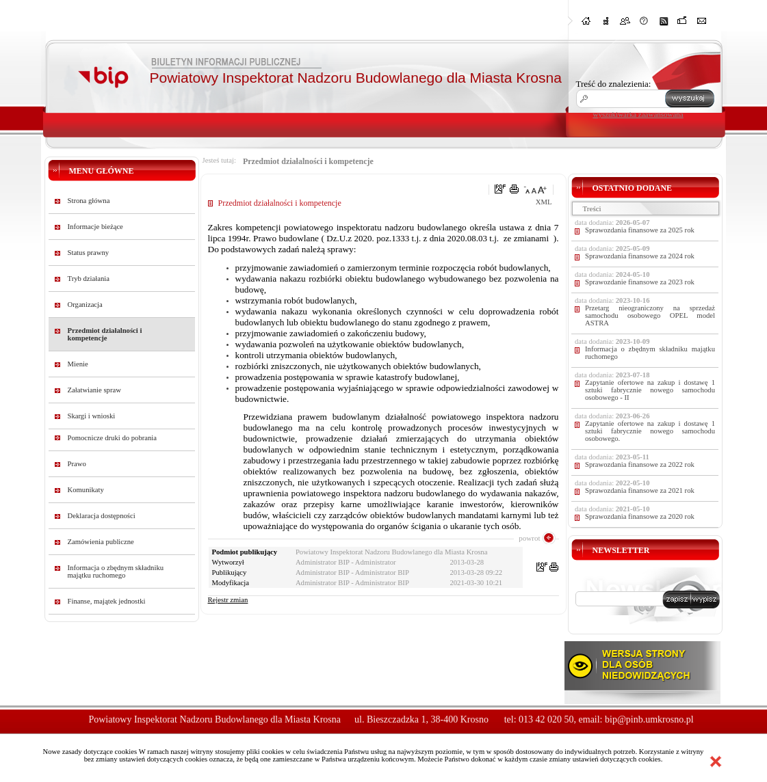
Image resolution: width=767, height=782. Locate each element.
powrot (529, 538)
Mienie (78, 364)
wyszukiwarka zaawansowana (638, 114)
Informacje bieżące (95, 226)
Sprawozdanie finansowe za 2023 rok (639, 282)
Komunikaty (86, 490)
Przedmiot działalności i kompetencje (105, 334)
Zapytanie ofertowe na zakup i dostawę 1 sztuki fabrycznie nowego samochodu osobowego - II (650, 390)
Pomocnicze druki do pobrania (112, 438)
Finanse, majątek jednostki (107, 601)
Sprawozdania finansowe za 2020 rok (639, 516)
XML (544, 202)
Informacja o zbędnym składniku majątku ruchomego (116, 571)
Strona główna (89, 200)
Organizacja (85, 304)
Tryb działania (88, 278)
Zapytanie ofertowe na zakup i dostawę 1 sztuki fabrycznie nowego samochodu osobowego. (650, 431)
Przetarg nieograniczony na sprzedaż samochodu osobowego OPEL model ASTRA (650, 315)
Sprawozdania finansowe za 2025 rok (639, 230)
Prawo (77, 464)
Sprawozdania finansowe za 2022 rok (639, 464)
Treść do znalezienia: (613, 84)
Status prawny (88, 252)
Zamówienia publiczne (101, 541)
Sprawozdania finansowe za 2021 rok (639, 490)
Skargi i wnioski (92, 416)
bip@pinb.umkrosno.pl (649, 719)
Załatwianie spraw (94, 390)
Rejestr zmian (228, 600)
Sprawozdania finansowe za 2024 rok (639, 256)
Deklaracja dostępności (101, 516)
